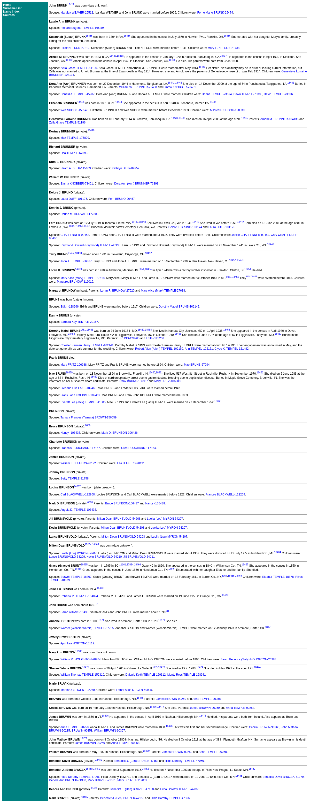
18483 (238, 775)
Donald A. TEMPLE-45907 (78, 94)
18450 (79, 226)
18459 (69, 372)
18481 (96, 768)
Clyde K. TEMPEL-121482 (232, 348)
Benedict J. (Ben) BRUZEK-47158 (136, 761)
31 (97, 604)
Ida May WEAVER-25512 (77, 12)
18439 (69, 60)
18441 (171, 82)
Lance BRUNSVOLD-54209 (67, 556)
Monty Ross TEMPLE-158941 (186, 674)
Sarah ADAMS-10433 (74, 612)
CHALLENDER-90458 (75, 235)
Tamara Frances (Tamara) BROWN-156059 (88, 417)
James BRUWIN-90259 (171, 699)
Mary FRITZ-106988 (74, 364)
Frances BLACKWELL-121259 (225, 494)
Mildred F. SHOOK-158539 (227, 110)
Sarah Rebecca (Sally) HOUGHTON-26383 (248, 659)
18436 (127, 35)
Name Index (11, 11)
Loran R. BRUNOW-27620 (117, 290)
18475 (140, 697)
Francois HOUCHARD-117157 (80, 448)
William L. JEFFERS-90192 (78, 463)
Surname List (12, 8)
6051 (141, 269)
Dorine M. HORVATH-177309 (79, 214)
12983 (78, 651)
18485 (84, 797)
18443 (80, 102)
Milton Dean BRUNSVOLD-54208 (118, 518)
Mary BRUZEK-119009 (132, 780)
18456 (89, 329)
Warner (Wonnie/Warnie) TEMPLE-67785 (87, 628)
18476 (153, 706)
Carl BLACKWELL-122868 (78, 494)
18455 (235, 277)
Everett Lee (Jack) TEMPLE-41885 (83, 402)
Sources (9, 15)
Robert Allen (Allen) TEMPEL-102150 (159, 348)
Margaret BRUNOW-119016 (75, 281)
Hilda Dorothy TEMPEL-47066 (184, 761)
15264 (88, 544)
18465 (84, 564)
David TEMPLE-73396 (278, 94)
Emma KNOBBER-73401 (179, 87)
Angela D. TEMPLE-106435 (78, 509)
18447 (135, 222)
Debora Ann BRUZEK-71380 (67, 780)
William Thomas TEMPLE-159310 (82, 674)
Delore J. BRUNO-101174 (185, 227)
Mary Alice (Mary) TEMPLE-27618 (83, 278)
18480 (98, 759)
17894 (130, 564)
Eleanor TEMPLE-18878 (278, 577)
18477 (160, 706)
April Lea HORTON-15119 (77, 643)
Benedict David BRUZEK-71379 (283, 777)
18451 (87, 226)
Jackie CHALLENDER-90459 (250, 235)
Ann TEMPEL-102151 (199, 348)
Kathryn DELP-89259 (125, 168)
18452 (71, 253)
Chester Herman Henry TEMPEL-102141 (87, 345)
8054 (224, 575)
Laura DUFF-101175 (74, 199)
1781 (83, 329)
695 (156, 667)
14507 (77, 486)
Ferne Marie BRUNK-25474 (215, 12)
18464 (95, 544)
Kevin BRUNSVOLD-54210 (104, 556)
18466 (137, 564)
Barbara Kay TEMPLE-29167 (79, 322)
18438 (120, 55)
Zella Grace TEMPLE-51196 (79, 68)
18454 (148, 269)
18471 (100, 620)
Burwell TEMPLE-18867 (76, 577)
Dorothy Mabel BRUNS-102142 (179, 306)
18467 (245, 564)
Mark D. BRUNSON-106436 (119, 432)
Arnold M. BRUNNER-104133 (279, 119)
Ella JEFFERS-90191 (131, 463)
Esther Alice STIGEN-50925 (134, 690)
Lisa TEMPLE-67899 (74, 153)
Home (7, 5)
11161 (122, 564)
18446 (91, 130)
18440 (202, 67)
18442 (178, 82)
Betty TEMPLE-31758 (75, 478)
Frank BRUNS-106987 (133, 381)
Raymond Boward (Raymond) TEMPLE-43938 (90, 245)
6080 (87, 425)
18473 (161, 667)
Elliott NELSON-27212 (75, 48)
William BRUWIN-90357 (109, 730)
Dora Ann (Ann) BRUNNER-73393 (136, 183)
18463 (217, 401)
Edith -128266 (70, 306)
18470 (100, 588)
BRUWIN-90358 (81, 730)
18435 (89, 35)
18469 (238, 575)
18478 (83, 738)
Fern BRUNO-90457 (121, 199)
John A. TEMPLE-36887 (76, 261)
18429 (70, 4)
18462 (260, 372)
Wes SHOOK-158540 (74, 110)
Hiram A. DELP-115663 (76, 168)
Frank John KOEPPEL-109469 (80, 395)
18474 (199, 667)
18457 (141, 329)
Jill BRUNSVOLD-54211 (139, 556)
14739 (78, 269)
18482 (145, 768)
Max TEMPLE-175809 (75, 137)
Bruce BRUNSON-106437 (122, 503)
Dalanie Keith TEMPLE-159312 (145, 674)
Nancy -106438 (70, 432)
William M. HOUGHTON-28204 (81, 659)
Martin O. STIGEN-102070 (78, 690)
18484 (94, 788)
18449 (195, 222)
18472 (85, 667)
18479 (146, 750)
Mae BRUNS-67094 (197, 364)
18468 (78, 568)
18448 (142, 222)
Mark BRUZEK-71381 (102, 780)
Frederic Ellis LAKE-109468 (78, 388)
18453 (78, 253)
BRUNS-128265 (129, 338)
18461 (159, 372)
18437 (112, 55)
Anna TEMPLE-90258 (207, 699)
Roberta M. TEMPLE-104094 (79, 596)
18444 (118, 102)
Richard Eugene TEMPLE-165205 (82, 28)
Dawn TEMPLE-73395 (247, 94)
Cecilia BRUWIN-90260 (264, 727)
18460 (151, 372)
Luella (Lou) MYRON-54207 (165, 518)
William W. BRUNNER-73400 (138, 87)
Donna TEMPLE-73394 (217, 94)
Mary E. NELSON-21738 (224, 48)
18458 (148, 329)
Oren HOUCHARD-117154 (138, 448)
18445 (181, 118)
